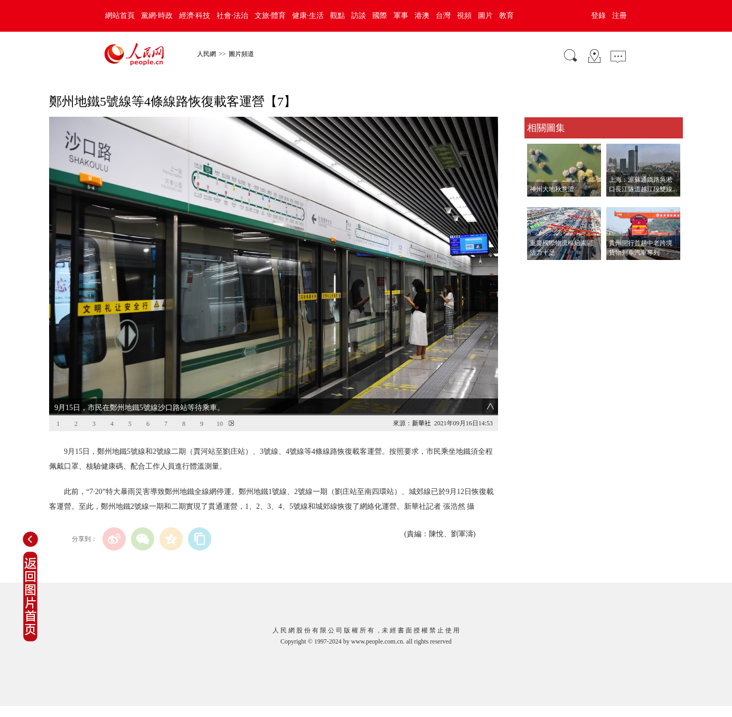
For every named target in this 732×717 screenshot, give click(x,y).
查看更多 (539, 271)
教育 (506, 16)
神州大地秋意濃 (552, 189)
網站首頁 (120, 16)
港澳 (422, 16)
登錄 (598, 16)
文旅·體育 (270, 16)
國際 (379, 16)
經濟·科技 (195, 16)
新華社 (421, 423)
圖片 (485, 16)
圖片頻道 (241, 54)
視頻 (464, 16)
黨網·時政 (157, 16)
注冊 (619, 16)
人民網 (206, 54)
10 (220, 423)
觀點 (337, 16)
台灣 (443, 16)
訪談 (358, 16)
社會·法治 (232, 16)
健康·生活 (308, 16)
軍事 (400, 16)
